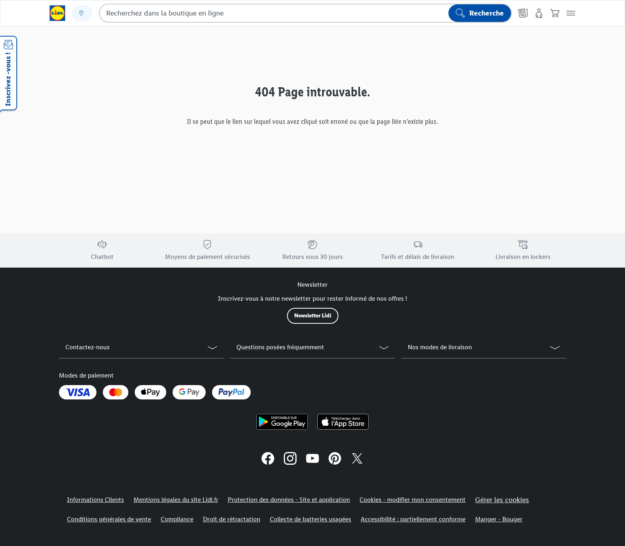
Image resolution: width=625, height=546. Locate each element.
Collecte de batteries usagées (310, 519)
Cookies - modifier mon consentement (413, 499)
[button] (571, 13)
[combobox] (305, 13)
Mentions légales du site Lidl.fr (176, 499)
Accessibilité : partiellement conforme (413, 519)
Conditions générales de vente (109, 519)
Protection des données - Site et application (289, 499)
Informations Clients (95, 499)
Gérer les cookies (502, 499)
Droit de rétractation (231, 519)
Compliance (177, 519)
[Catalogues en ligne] (523, 13)
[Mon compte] (539, 13)
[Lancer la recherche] (479, 13)
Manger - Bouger (499, 519)
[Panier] (555, 13)
